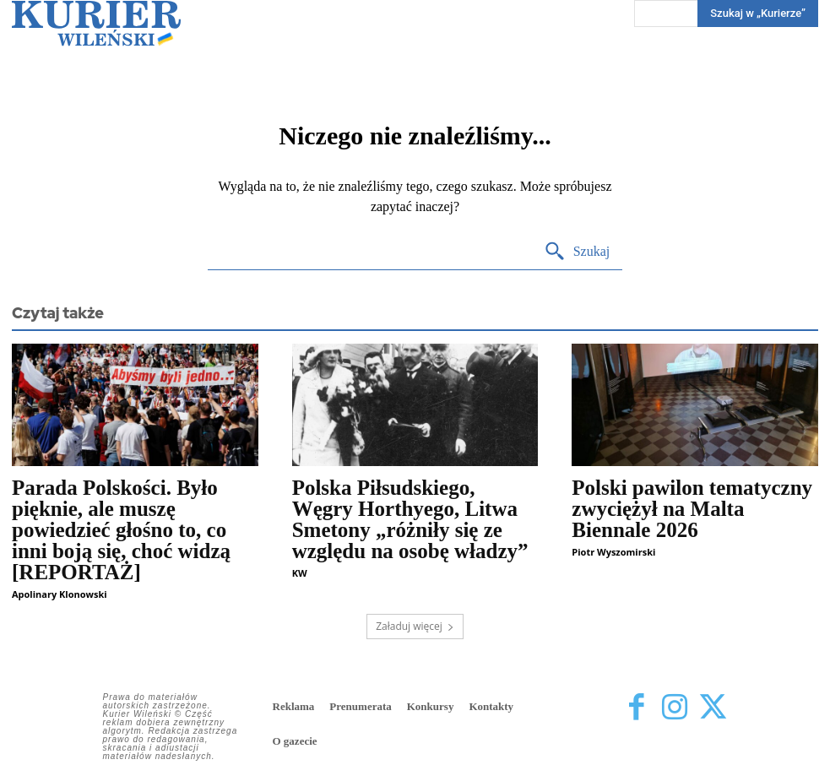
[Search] (577, 252)
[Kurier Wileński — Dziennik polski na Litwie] (96, 23)
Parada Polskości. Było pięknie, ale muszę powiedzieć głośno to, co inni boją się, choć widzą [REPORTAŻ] (121, 529)
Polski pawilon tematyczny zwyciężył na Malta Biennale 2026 (692, 508)
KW (299, 573)
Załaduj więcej (415, 626)
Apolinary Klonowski (59, 594)
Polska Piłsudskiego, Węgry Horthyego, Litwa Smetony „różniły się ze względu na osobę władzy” (410, 519)
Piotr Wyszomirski (613, 551)
